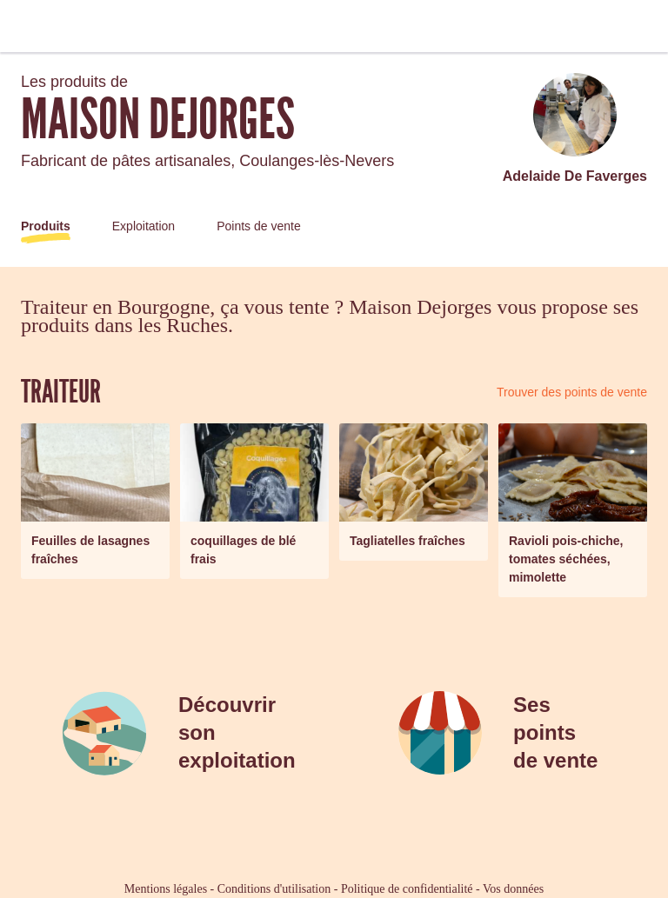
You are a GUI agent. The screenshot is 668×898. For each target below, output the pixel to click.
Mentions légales (165, 888)
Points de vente (259, 226)
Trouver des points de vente (572, 392)
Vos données (513, 888)
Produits (45, 226)
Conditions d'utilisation (274, 888)
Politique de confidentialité (407, 888)
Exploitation (143, 226)
